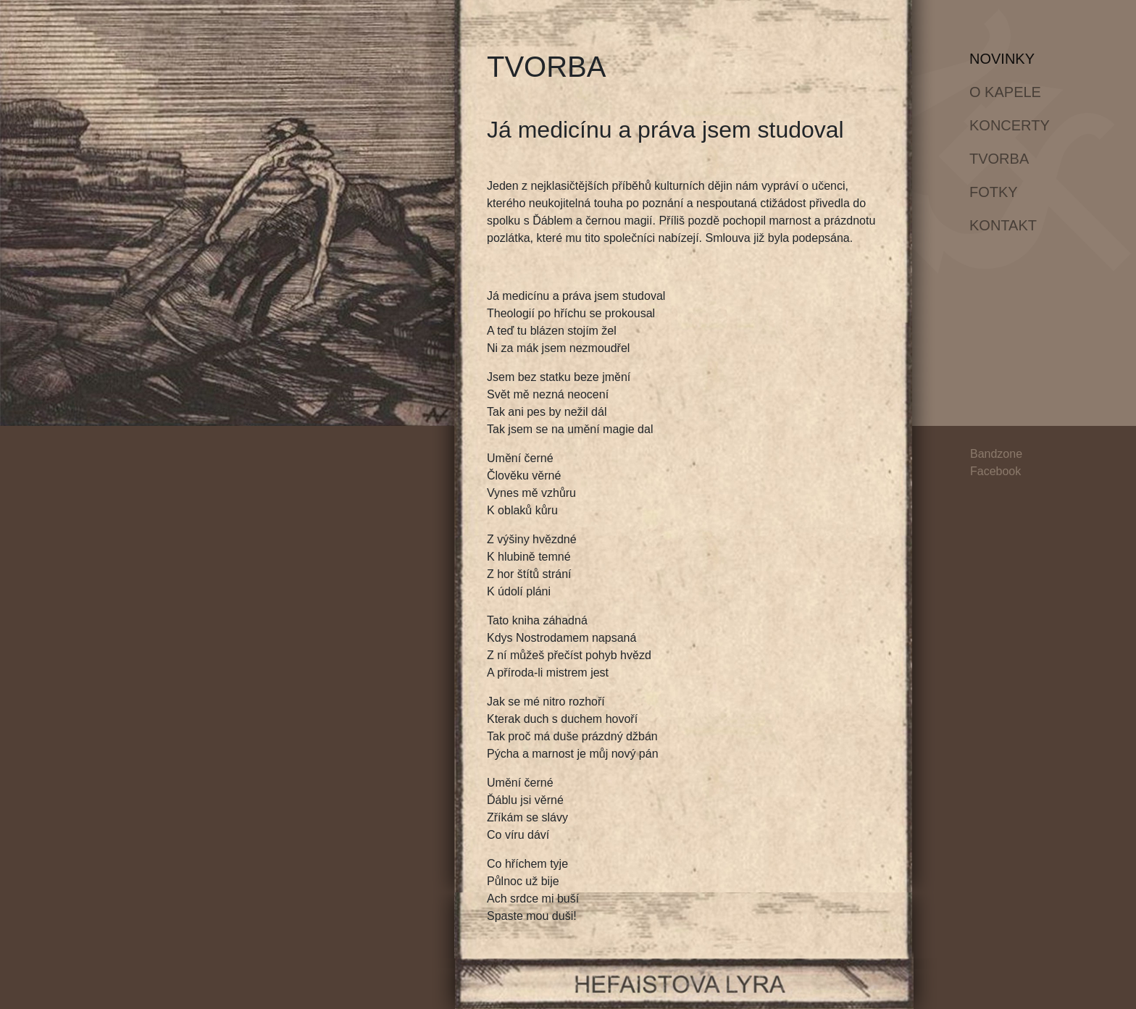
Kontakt (1003, 225)
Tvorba (999, 159)
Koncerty (1009, 125)
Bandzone (996, 454)
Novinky (1012, 57)
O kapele (1005, 92)
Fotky (993, 192)
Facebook (995, 471)
